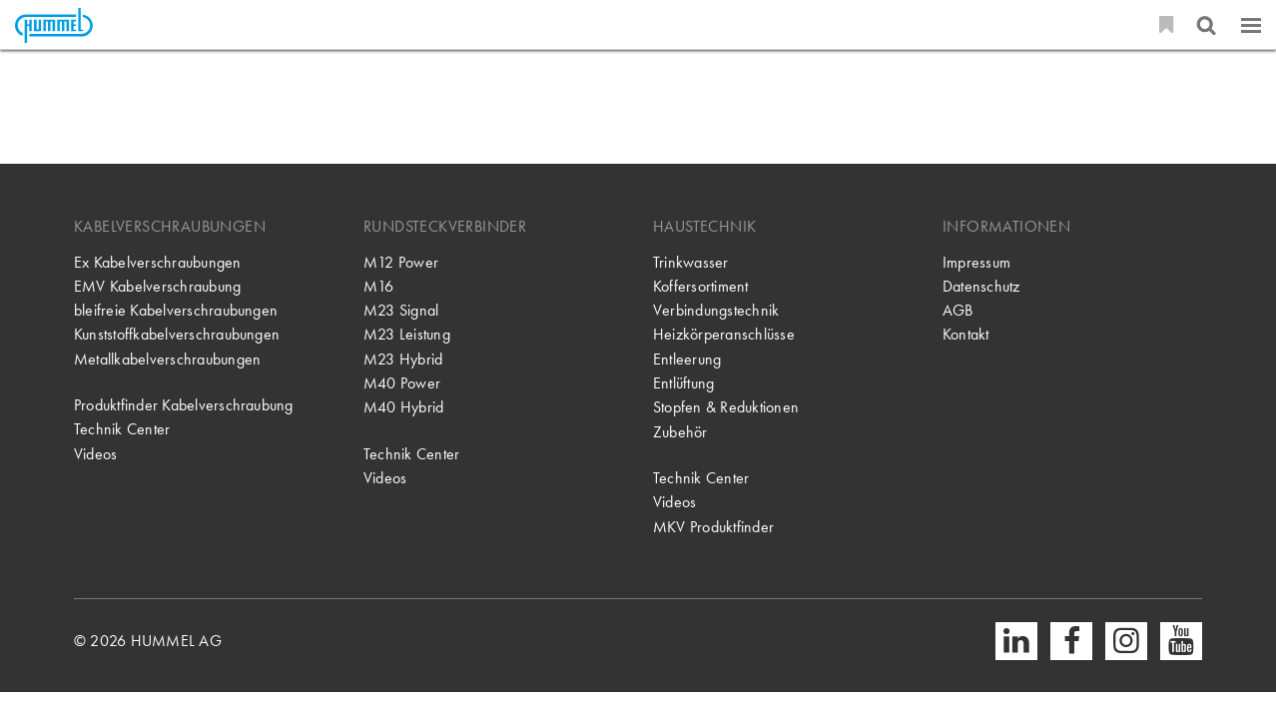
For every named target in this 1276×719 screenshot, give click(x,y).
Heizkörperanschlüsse (724, 334)
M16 (378, 286)
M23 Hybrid (402, 359)
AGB (958, 310)
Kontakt (966, 334)
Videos (95, 453)
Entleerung (687, 359)
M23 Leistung (406, 334)
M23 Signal (400, 310)
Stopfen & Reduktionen (726, 406)
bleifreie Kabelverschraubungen (176, 310)
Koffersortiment (701, 286)
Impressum (976, 262)
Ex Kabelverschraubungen (158, 262)
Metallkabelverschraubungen (167, 359)
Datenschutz (981, 286)
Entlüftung (683, 382)
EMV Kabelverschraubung (157, 286)
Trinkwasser (691, 262)
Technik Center (122, 428)
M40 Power (401, 382)
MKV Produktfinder (713, 526)
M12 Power (400, 262)
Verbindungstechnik (716, 310)
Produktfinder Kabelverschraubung (184, 404)
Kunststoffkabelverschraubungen (177, 334)
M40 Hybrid (403, 406)
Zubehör (680, 431)
